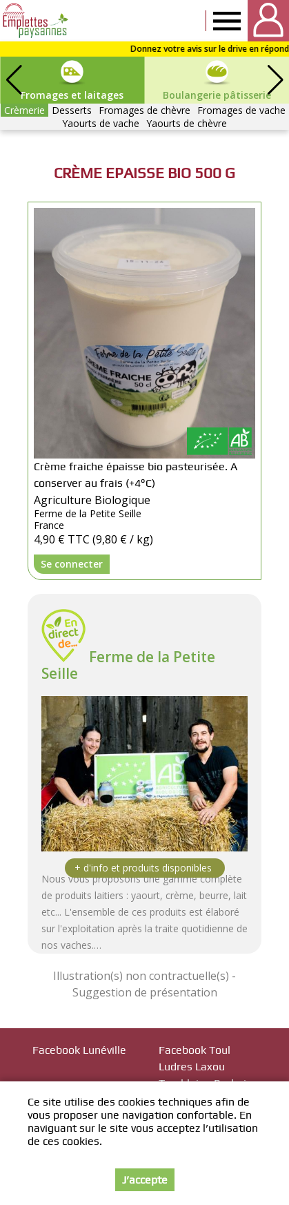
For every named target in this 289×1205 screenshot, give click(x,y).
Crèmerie (24, 110)
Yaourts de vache (100, 123)
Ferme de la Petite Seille (128, 665)
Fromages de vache (241, 110)
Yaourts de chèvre (186, 123)
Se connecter (72, 563)
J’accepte (145, 1179)
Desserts (72, 110)
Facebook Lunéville (79, 1050)
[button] (275, 80)
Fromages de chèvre (144, 110)
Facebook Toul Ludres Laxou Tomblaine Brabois (205, 1066)
